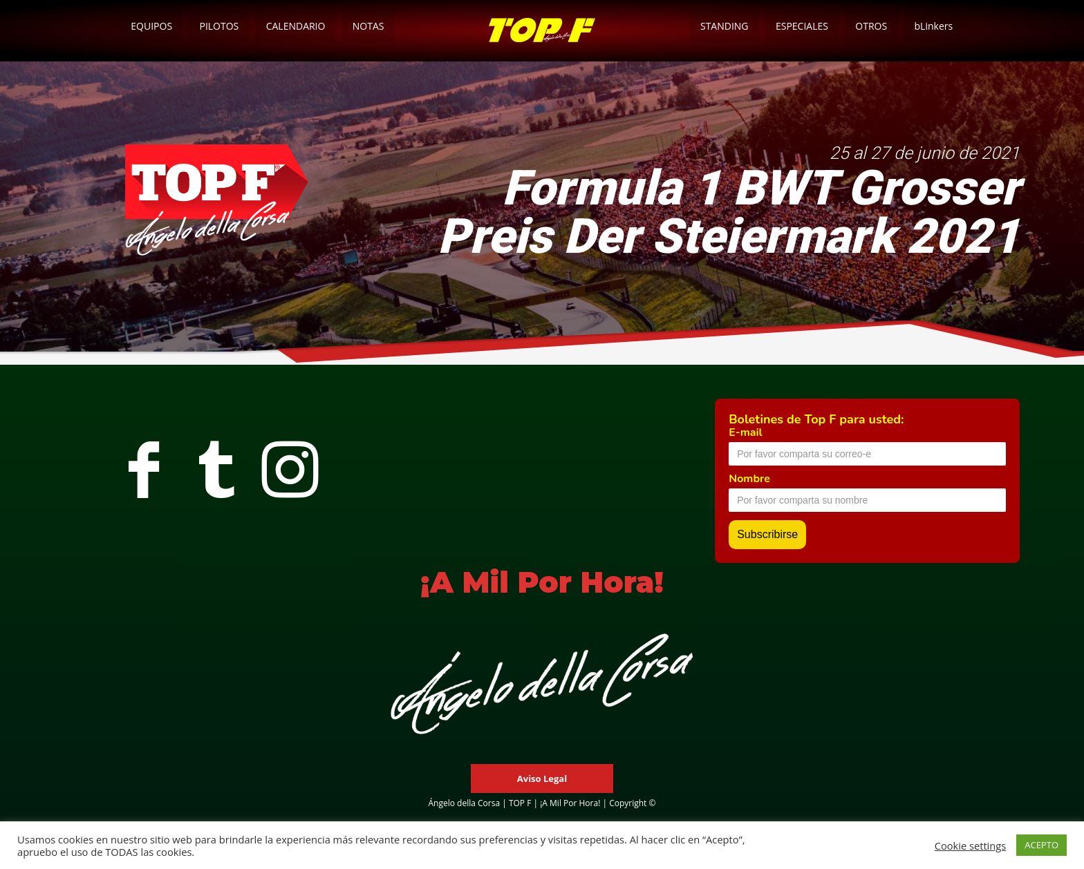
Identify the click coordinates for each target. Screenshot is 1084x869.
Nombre (749, 478)
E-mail (745, 432)
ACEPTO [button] (1041, 845)
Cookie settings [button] (971, 845)
